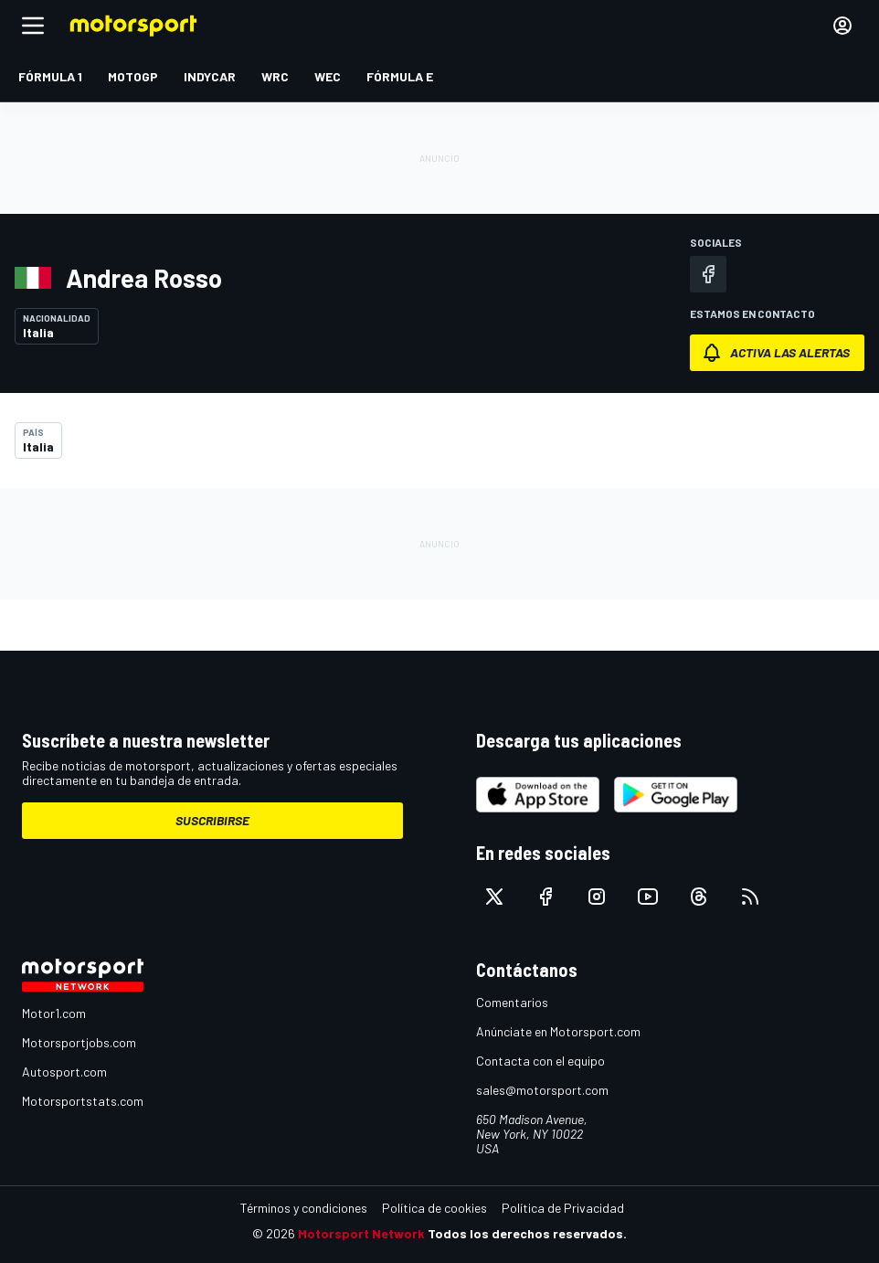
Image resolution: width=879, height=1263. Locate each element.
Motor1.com (54, 1013)
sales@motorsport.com (542, 1090)
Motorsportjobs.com (79, 1042)
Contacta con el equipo (540, 1060)
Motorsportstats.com (82, 1101)
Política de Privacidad (563, 1207)
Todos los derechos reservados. (527, 1233)
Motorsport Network (361, 1233)
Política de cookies (434, 1207)
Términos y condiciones (303, 1207)
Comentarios (512, 1002)
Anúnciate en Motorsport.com (558, 1031)
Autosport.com (64, 1071)
